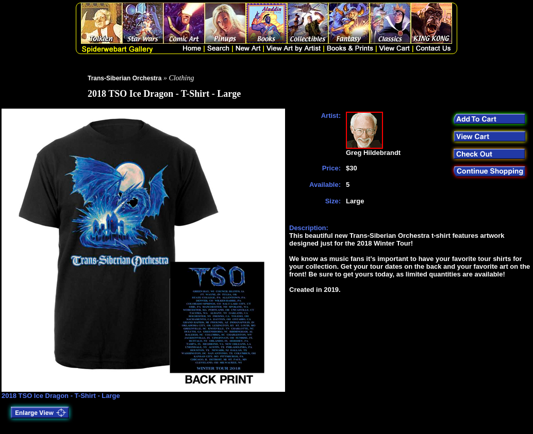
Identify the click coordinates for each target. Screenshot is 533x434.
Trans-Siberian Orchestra (124, 78)
